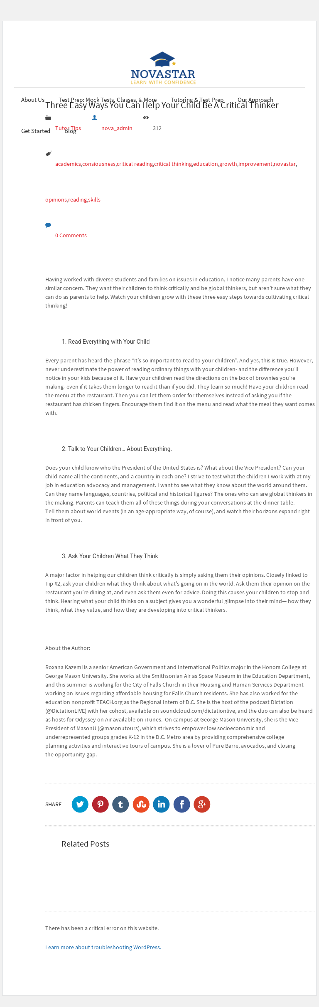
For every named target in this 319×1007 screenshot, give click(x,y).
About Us (32, 99)
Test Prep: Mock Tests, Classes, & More (108, 99)
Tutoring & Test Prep (197, 99)
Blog (70, 131)
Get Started (35, 131)
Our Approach (255, 99)
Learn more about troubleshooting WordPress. (103, 947)
